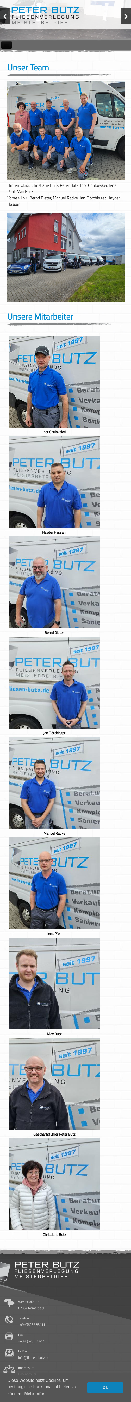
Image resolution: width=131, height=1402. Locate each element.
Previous (5, 16)
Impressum (26, 1367)
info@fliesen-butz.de (33, 1357)
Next (126, 16)
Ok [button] (105, 1387)
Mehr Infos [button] (34, 1394)
